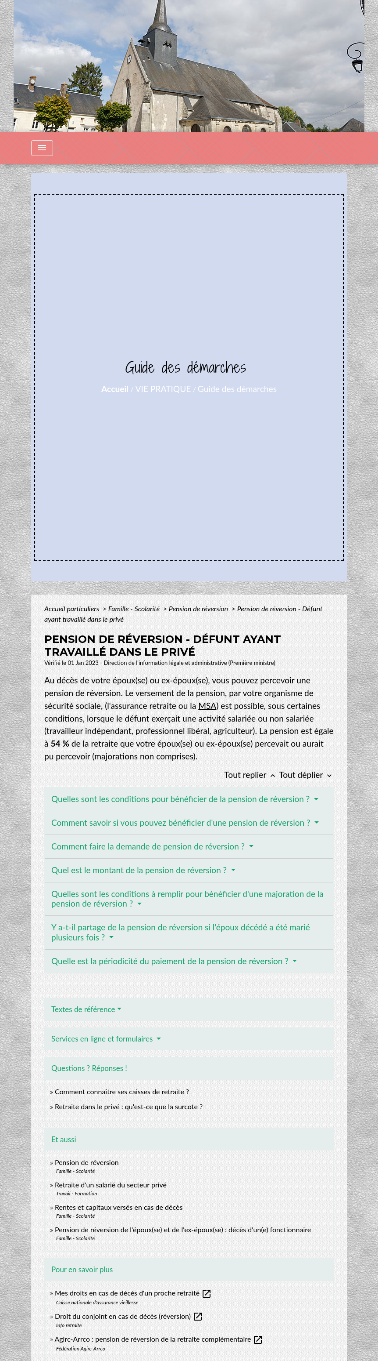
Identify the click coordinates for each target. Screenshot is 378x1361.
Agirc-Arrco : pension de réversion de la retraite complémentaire (158, 1339)
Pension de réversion (199, 608)
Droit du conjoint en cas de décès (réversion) (129, 1316)
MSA (207, 705)
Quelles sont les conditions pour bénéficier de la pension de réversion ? (181, 799)
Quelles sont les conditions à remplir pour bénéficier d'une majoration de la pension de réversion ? (187, 899)
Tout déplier (306, 774)
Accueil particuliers (72, 608)
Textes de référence (83, 1009)
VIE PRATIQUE (163, 389)
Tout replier (251, 774)
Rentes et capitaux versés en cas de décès (118, 1207)
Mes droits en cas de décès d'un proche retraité (133, 1292)
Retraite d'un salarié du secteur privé (111, 1184)
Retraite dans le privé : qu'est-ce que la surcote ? (129, 1106)
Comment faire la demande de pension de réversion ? (149, 846)
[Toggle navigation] (42, 148)
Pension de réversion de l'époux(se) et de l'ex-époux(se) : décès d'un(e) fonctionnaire (183, 1229)
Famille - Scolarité (134, 608)
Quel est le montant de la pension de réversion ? (140, 870)
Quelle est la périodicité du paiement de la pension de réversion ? (171, 961)
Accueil (114, 389)
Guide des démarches (237, 389)
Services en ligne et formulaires (103, 1038)
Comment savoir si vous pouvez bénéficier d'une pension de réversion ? (181, 822)
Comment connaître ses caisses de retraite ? (122, 1091)
